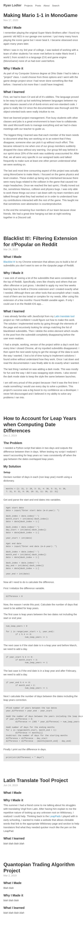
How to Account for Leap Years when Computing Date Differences (39, 424)
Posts (38, 5)
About (46, 5)
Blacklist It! (9, 261)
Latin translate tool (64, 316)
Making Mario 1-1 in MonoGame (40, 15)
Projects (28, 5)
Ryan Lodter (12, 5)
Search (55, 5)
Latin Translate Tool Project (35, 780)
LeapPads (55, 816)
